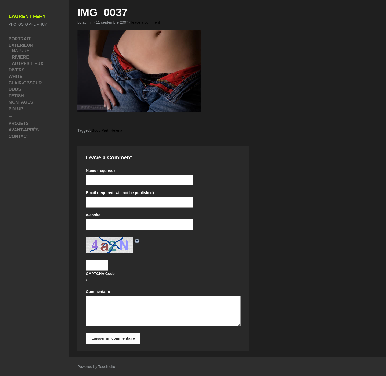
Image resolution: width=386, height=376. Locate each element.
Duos (15, 89)
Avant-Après (24, 130)
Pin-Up (16, 108)
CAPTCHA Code (100, 273)
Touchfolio (106, 366)
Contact (19, 136)
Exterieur (21, 45)
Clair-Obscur (25, 83)
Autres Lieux (27, 63)
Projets (19, 123)
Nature (20, 50)
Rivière (20, 57)
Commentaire (98, 291)
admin (87, 22)
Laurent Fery (27, 16)
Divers (17, 70)
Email (120, 193)
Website (93, 215)
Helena (116, 130)
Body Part (100, 130)
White (16, 76)
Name (100, 171)
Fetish (16, 96)
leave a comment (145, 22)
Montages (21, 102)
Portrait (20, 39)
